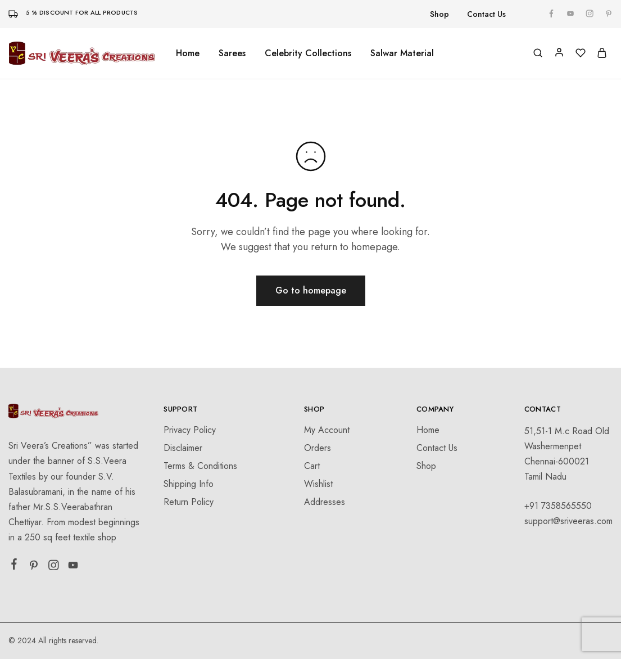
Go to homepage (310, 290)
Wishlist (318, 483)
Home (188, 53)
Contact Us (486, 14)
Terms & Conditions (200, 465)
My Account (327, 429)
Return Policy (189, 501)
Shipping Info (189, 483)
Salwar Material (402, 53)
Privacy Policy (190, 429)
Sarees (232, 53)
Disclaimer (183, 447)
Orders (317, 447)
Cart (312, 465)
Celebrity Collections (308, 53)
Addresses (324, 501)
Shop (439, 14)
